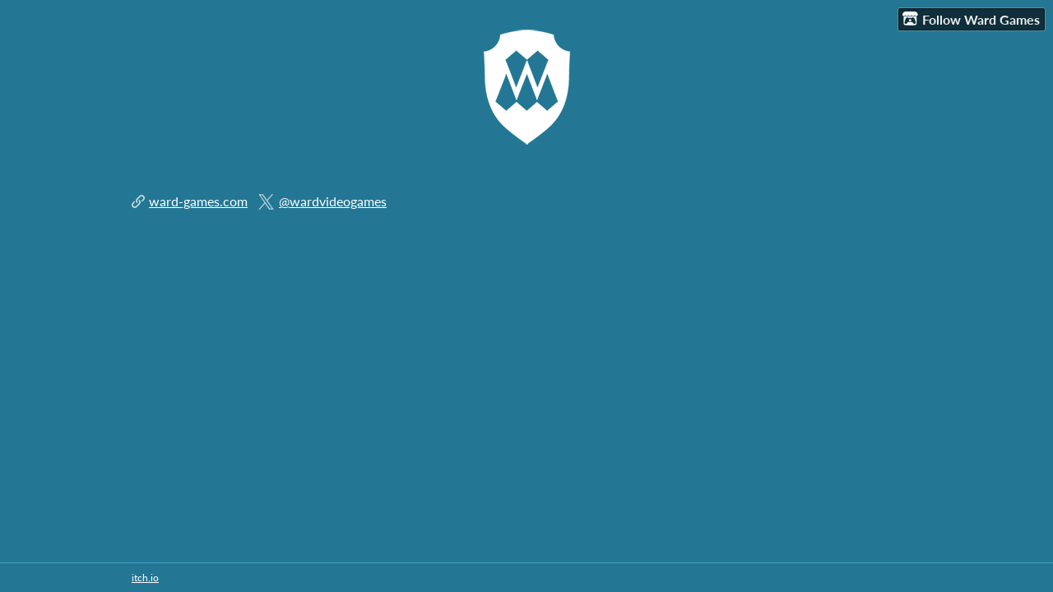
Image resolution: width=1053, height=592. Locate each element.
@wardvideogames (333, 201)
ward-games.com (198, 201)
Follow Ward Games (971, 19)
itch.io (145, 577)
